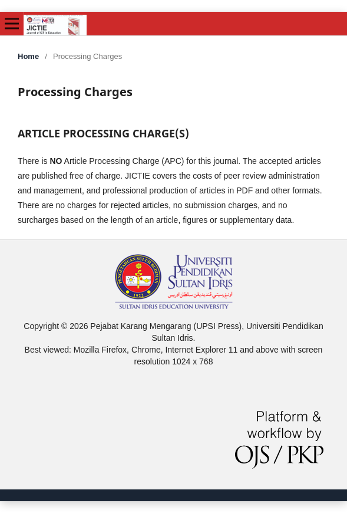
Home (28, 56)
